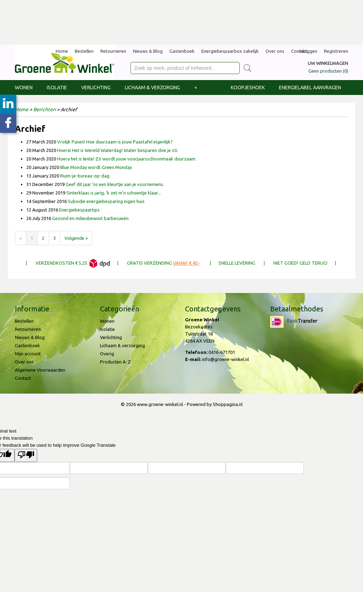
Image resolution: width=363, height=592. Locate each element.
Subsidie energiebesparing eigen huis (106, 201)
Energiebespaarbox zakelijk (230, 51)
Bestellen (84, 51)
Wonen (24, 87)
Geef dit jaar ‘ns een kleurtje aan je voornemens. (115, 184)
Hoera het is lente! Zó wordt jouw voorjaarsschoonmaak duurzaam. (126, 158)
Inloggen (308, 51)
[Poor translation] (26, 455)
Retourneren (113, 51)
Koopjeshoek (248, 87)
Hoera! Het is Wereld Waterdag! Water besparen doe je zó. (117, 150)
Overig (107, 353)
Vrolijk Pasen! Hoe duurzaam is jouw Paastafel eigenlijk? (115, 141)
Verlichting (96, 87)
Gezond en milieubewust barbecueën (90, 218)
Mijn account (28, 353)
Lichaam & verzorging (152, 87)
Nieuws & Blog (148, 51)
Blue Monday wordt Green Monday (96, 167)
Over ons (275, 51)
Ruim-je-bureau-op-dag (85, 175)
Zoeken (246, 68)
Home (62, 51)
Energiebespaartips (79, 209)
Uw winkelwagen (328, 63)
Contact (23, 378)
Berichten (44, 109)
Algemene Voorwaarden (40, 369)
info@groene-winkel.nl (225, 359)
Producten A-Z (115, 361)
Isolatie (57, 87)
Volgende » (76, 238)
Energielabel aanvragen (310, 87)
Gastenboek (182, 51)
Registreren (336, 51)
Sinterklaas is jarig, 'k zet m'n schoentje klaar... (113, 192)
